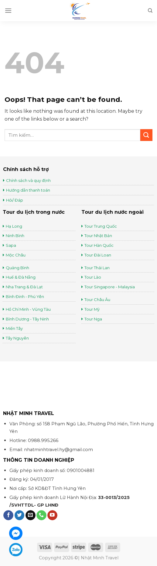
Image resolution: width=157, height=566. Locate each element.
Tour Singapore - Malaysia (109, 286)
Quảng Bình (17, 267)
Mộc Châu (16, 255)
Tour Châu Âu (97, 299)
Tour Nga (93, 318)
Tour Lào (92, 277)
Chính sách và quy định (28, 180)
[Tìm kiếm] (150, 10)
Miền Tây (14, 328)
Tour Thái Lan (97, 267)
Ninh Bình (15, 235)
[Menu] (8, 10)
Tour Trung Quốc (100, 226)
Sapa (11, 245)
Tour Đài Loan (97, 255)
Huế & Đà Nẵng (21, 277)
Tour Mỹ (92, 309)
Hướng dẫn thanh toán (28, 190)
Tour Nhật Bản (98, 235)
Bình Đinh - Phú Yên (25, 296)
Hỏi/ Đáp (14, 200)
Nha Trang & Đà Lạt (24, 286)
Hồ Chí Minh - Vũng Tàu (28, 309)
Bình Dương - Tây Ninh (27, 318)
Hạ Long (14, 226)
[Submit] (146, 135)
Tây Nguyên (17, 338)
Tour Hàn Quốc (99, 245)
